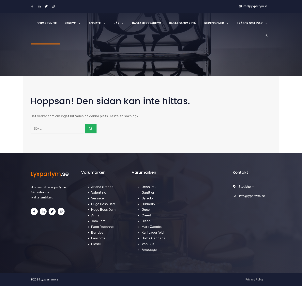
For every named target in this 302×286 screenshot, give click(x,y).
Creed (146, 215)
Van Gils (148, 244)
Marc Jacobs (152, 227)
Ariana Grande (102, 187)
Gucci (146, 209)
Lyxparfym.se (46, 23)
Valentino (98, 192)
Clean (146, 221)
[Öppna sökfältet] (266, 35)
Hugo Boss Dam (103, 209)
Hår (120, 23)
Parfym (75, 23)
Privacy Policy (255, 279)
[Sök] (91, 128)
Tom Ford (98, 221)
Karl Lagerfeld (153, 232)
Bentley (97, 232)
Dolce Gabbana (153, 238)
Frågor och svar (254, 23)
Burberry (148, 204)
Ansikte (99, 23)
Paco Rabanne (102, 227)
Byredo (147, 198)
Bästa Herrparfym (146, 23)
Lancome (98, 238)
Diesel (96, 244)
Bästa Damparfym (182, 23)
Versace (97, 198)
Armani (96, 215)
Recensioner (218, 23)
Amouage (149, 250)
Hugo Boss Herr (103, 204)
